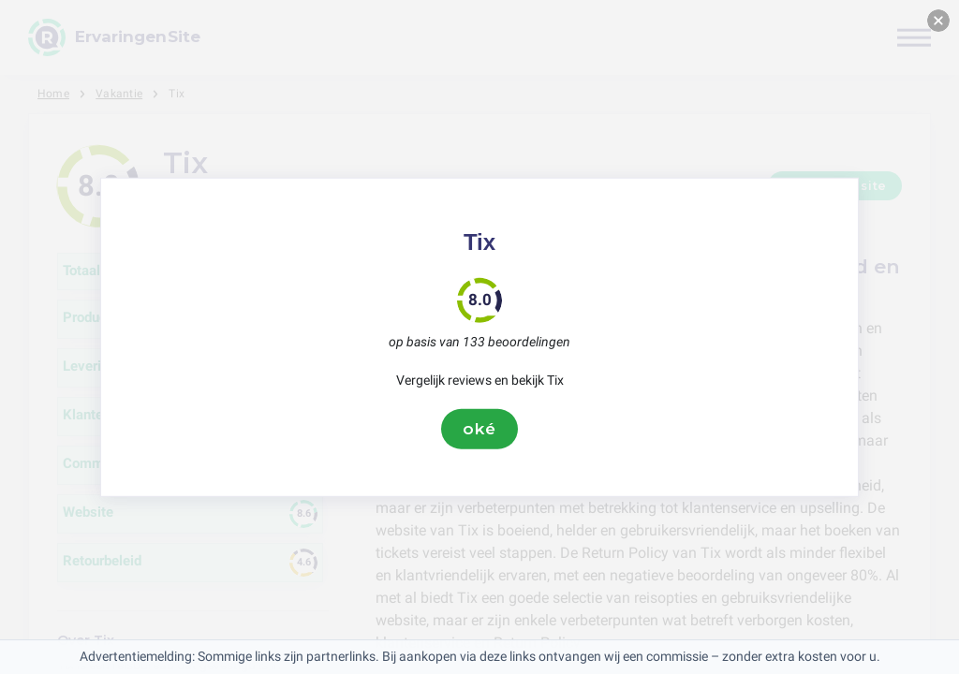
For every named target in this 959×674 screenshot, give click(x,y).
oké (479, 428)
